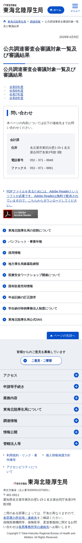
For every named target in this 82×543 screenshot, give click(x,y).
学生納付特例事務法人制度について (32, 308)
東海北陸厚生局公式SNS (25, 319)
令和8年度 (16, 98)
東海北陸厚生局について (41, 409)
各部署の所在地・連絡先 (20, 517)
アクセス (41, 375)
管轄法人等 (41, 443)
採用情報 (14, 252)
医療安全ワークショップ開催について (34, 275)
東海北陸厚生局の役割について (29, 230)
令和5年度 (16, 87)
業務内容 (41, 398)
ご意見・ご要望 (41, 360)
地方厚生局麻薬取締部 (23, 264)
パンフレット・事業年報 (25, 241)
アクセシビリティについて (22, 469)
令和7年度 (16, 94)
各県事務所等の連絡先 (34, 527)
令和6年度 (16, 90)
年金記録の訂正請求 (22, 297)
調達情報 (41, 420)
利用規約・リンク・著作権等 (22, 457)
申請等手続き (41, 386)
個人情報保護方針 (58, 455)
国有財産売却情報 (20, 286)
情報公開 (41, 432)
